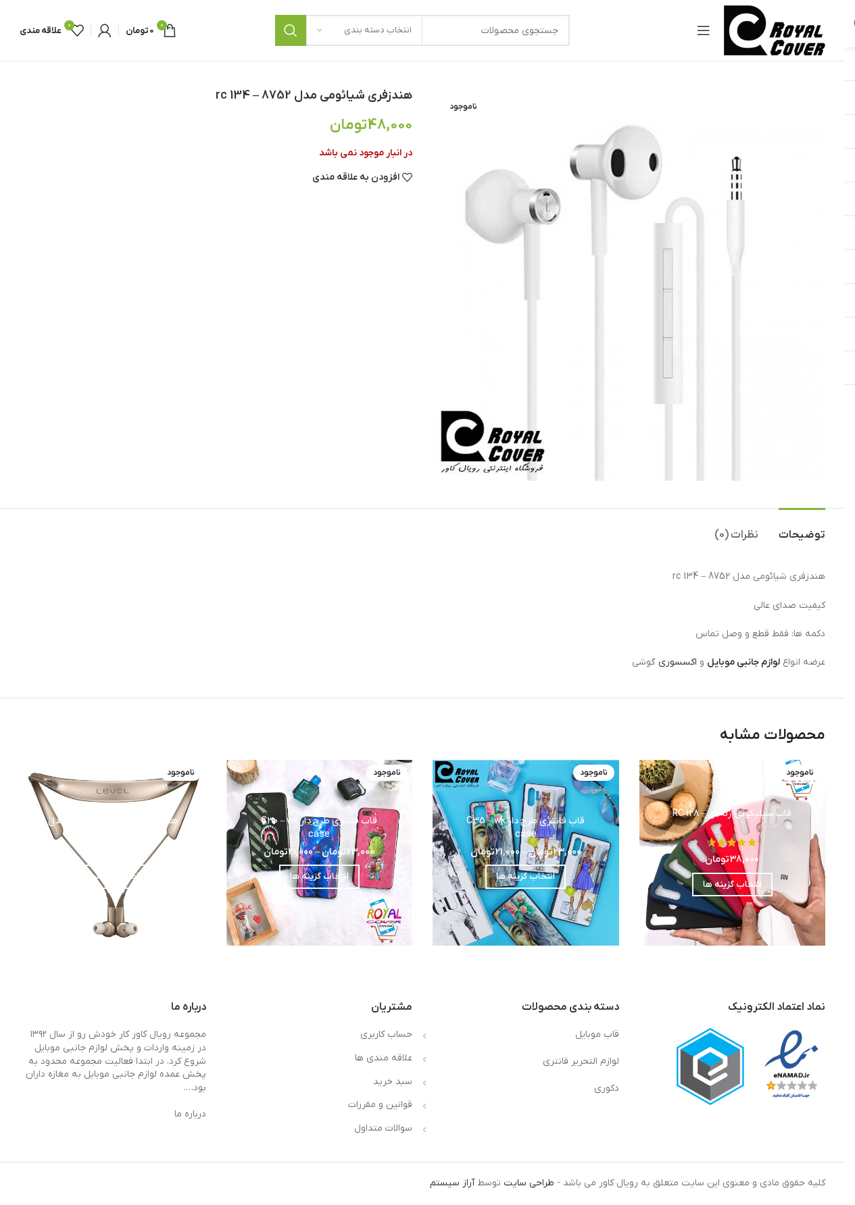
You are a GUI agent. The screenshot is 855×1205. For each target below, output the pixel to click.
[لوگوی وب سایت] (774, 30)
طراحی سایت (529, 1183)
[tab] (802, 528)
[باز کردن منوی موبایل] (703, 30)
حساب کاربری (386, 1034)
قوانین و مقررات (380, 1104)
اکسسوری (677, 662)
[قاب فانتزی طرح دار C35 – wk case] (526, 853)
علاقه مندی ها (383, 1058)
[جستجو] (422, 30)
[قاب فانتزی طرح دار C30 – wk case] (319, 853)
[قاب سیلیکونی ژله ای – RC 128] (732, 853)
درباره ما (190, 1114)
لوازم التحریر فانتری (581, 1061)
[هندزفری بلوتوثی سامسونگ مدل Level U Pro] (113, 853)
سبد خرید (392, 1081)
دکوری (606, 1088)
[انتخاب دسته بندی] (364, 30)
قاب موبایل (597, 1034)
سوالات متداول (383, 1128)
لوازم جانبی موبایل (743, 662)
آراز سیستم (452, 1183)
